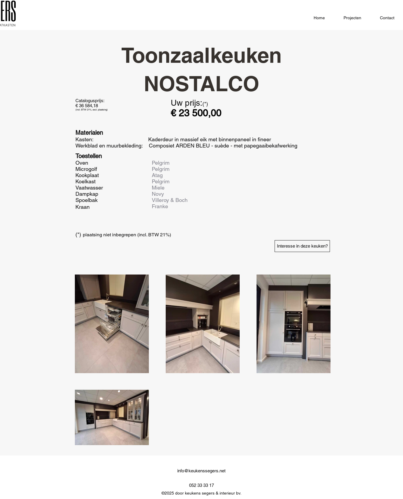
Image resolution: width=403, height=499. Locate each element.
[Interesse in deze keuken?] (302, 246)
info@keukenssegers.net (201, 470)
